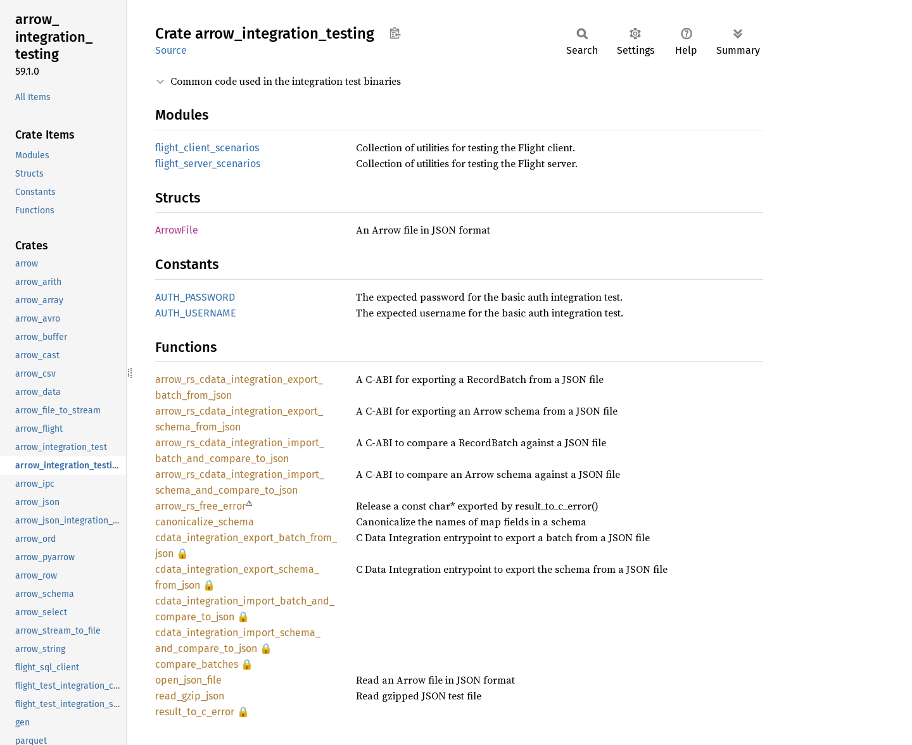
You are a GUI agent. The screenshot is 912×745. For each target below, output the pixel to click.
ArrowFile (176, 230)
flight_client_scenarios (207, 148)
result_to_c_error (194, 712)
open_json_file (188, 680)
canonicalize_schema (204, 522)
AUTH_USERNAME (195, 313)
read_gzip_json (189, 696)
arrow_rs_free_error (200, 506)
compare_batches (196, 664)
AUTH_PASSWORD (195, 297)
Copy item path (394, 33)
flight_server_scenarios (207, 164)
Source (171, 50)
